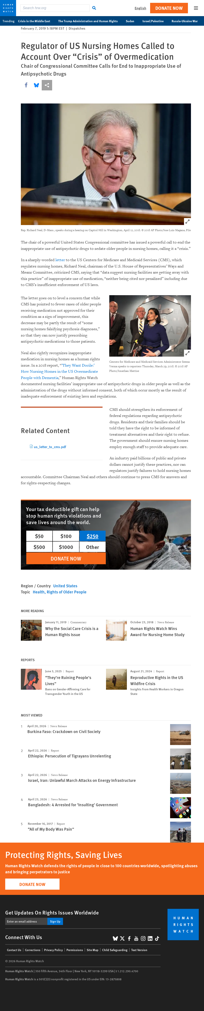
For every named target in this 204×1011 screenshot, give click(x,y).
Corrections (32, 950)
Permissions (74, 950)
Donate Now (169, 8)
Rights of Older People (66, 592)
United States (65, 586)
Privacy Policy (53, 950)
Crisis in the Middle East (36, 21)
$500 (39, 546)
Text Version (139, 950)
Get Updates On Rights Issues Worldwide (52, 912)
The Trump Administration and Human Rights (90, 21)
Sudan (132, 21)
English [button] (140, 7)
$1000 (66, 546)
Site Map (92, 950)
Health (39, 592)
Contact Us (14, 950)
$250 (92, 536)
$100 (66, 536)
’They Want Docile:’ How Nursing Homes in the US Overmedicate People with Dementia (59, 371)
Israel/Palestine (155, 21)
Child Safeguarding (115, 950)
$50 (39, 536)
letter (60, 259)
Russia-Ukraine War (187, 21)
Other (92, 546)
